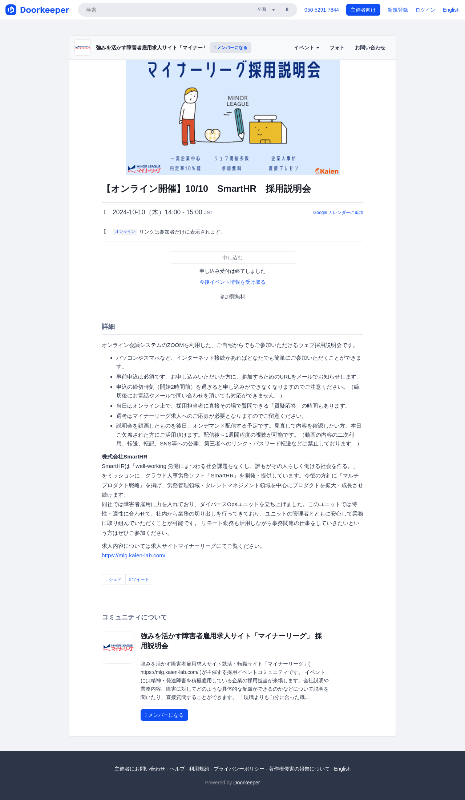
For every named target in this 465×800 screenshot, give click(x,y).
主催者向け (363, 10)
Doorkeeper (246, 782)
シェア (114, 579)
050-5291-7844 (321, 10)
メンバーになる (230, 47)
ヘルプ (177, 769)
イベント (306, 47)
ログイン (425, 10)
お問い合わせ (370, 47)
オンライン (125, 231)
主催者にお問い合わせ (139, 769)
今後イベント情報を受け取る (232, 282)
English (451, 10)
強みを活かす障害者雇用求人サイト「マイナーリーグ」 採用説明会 (173, 47)
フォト (337, 47)
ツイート (139, 579)
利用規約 (199, 769)
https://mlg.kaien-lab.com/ (133, 555)
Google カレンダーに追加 (338, 212)
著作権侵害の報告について (299, 769)
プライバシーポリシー (239, 769)
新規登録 (398, 10)
